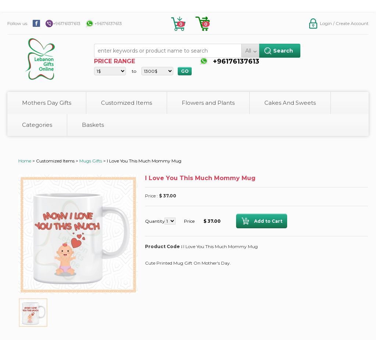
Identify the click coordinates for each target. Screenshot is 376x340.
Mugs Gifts (90, 161)
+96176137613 (66, 23)
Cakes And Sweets (290, 102)
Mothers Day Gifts (46, 102)
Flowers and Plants (208, 102)
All (248, 50)
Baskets (93, 124)
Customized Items (126, 102)
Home (24, 161)
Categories (37, 124)
